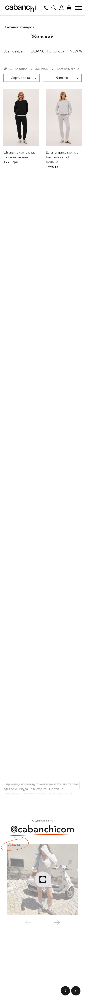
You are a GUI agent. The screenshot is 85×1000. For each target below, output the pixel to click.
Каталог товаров (19, 27)
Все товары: (13, 51)
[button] (57, 923)
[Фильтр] (62, 78)
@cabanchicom (42, 830)
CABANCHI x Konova (47, 51)
